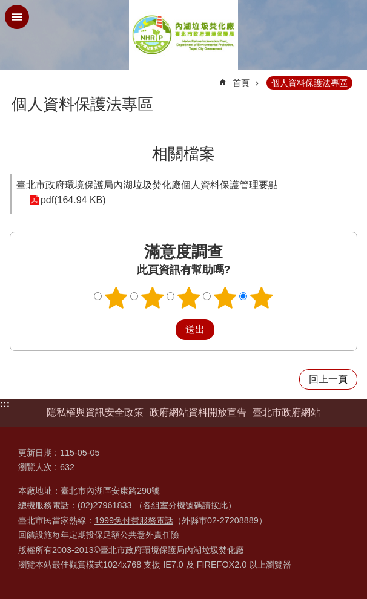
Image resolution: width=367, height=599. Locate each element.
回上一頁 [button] (328, 379)
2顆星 (152, 297)
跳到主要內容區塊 (6, 6)
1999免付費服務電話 (133, 520)
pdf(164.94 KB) (72, 200)
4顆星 (225, 297)
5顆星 (261, 297)
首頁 (241, 83)
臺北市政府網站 (286, 412)
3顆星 (188, 297)
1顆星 (116, 297)
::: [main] (17, 78)
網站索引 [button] (17, 17)
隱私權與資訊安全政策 (95, 412)
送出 (164, 329)
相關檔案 (183, 153)
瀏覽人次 (35, 467)
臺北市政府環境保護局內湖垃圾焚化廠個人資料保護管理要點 (147, 185)
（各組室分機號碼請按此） (185, 505)
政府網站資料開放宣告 (198, 412)
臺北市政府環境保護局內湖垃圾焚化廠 (183, 35)
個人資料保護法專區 (309, 83)
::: (5, 404)
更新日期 (35, 452)
